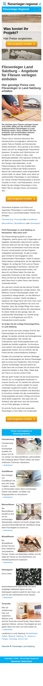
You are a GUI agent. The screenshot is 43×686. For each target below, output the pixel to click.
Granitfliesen (32, 219)
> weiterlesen (7, 465)
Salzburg (19, 636)
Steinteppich (35, 223)
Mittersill (11, 636)
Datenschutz (27, 661)
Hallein (4, 636)
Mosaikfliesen (19, 223)
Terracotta (18, 219)
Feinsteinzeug (7, 219)
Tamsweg (13, 639)
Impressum (15, 661)
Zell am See (23, 639)
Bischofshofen (32, 633)
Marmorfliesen (7, 223)
